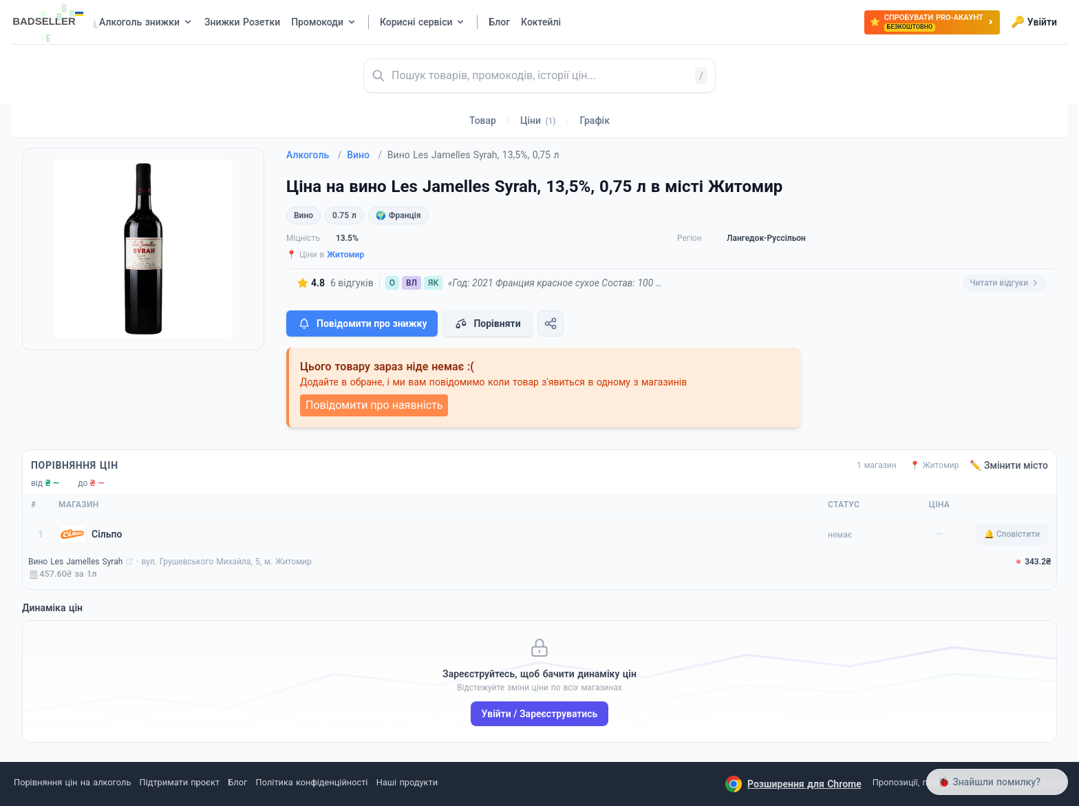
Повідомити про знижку (362, 323)
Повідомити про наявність (374, 405)
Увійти (1034, 22)
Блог (237, 782)
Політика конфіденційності (312, 782)
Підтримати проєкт (180, 782)
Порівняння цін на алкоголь (72, 782)
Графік (595, 120)
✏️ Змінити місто (1009, 465)
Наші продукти (407, 782)
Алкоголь (313, 154)
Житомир (345, 254)
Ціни (538, 120)
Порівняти (487, 323)
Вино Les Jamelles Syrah (75, 561)
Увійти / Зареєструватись (540, 713)
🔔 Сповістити (1012, 534)
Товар (482, 120)
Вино (364, 154)
